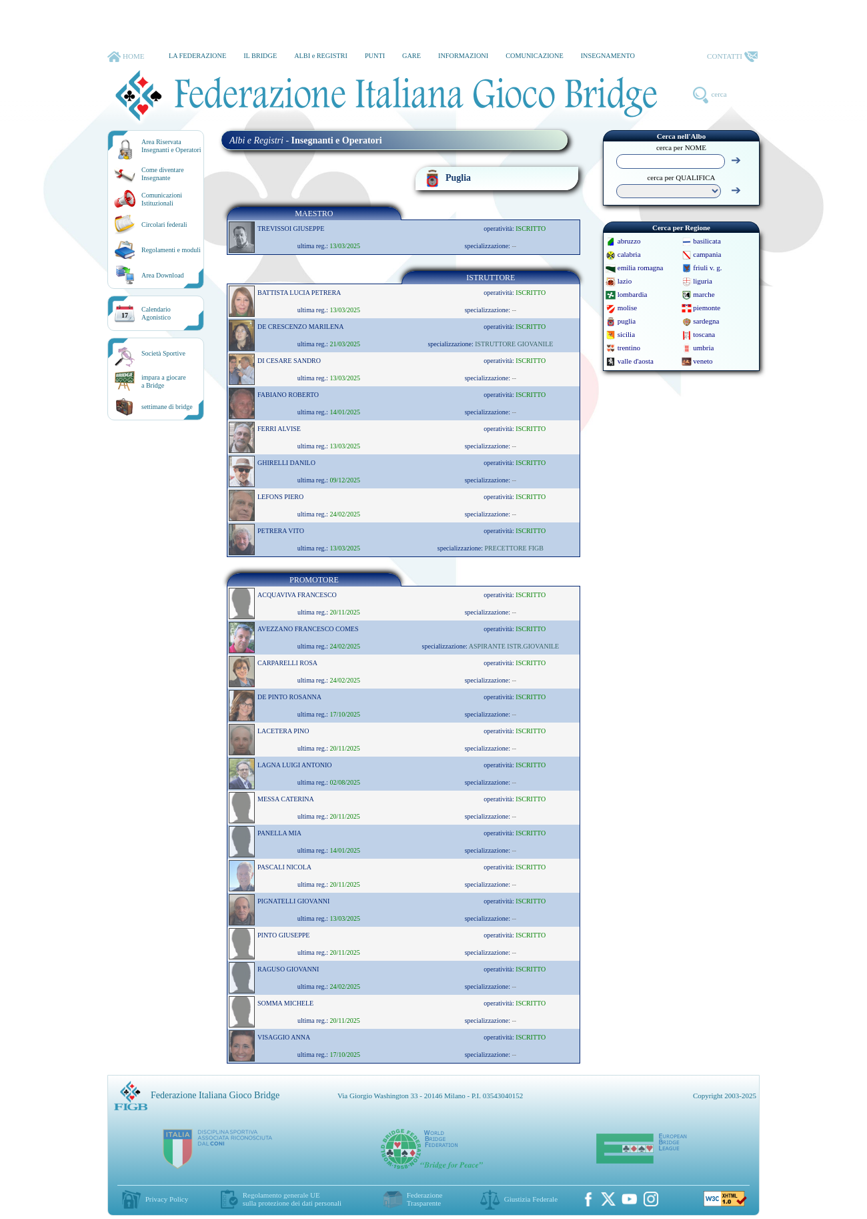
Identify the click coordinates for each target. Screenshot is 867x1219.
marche (703, 294)
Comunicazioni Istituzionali (161, 199)
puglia (627, 321)
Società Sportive (163, 353)
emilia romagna (641, 268)
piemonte (706, 308)
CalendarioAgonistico (156, 313)
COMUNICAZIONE (535, 55)
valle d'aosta (636, 361)
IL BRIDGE (260, 55)
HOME (125, 56)
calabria (629, 254)
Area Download (162, 275)
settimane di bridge (167, 406)
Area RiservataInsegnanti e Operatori (171, 145)
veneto (702, 361)
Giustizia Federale (531, 1199)
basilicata (707, 241)
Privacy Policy (166, 1199)
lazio (625, 281)
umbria (703, 348)
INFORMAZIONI (463, 55)
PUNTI (375, 55)
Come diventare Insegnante (162, 173)
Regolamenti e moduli (171, 250)
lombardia (633, 294)
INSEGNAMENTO (608, 55)
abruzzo (629, 241)
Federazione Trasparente (425, 1199)
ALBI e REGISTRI (320, 55)
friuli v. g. (707, 268)
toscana (704, 334)
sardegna (706, 321)
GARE (411, 55)
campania (707, 254)
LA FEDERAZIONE (197, 55)
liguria (702, 281)
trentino (629, 348)
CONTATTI (732, 56)
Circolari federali (164, 224)
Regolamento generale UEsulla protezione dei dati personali (292, 1199)
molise (627, 308)
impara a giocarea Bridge (163, 381)
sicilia (626, 334)
